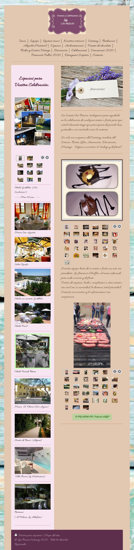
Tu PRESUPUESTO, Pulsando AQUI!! (92, 416)
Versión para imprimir (29, 535)
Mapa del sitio (52, 535)
